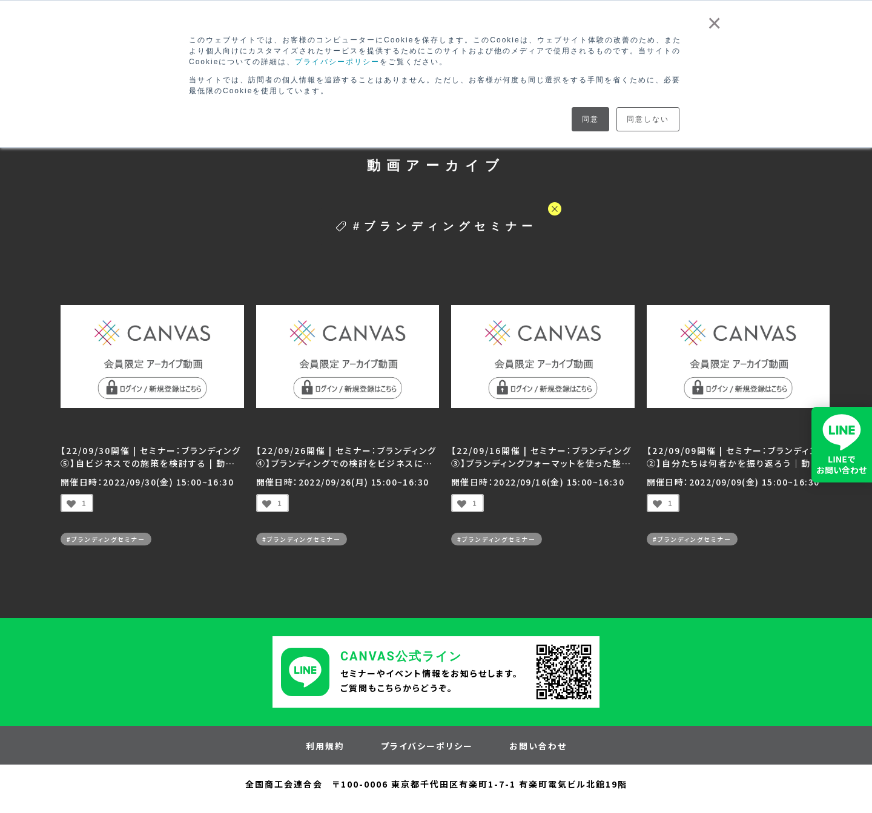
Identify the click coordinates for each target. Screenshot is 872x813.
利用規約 (325, 746)
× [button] (714, 23)
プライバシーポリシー (337, 62)
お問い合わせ (538, 746)
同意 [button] (590, 119)
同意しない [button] (648, 119)
